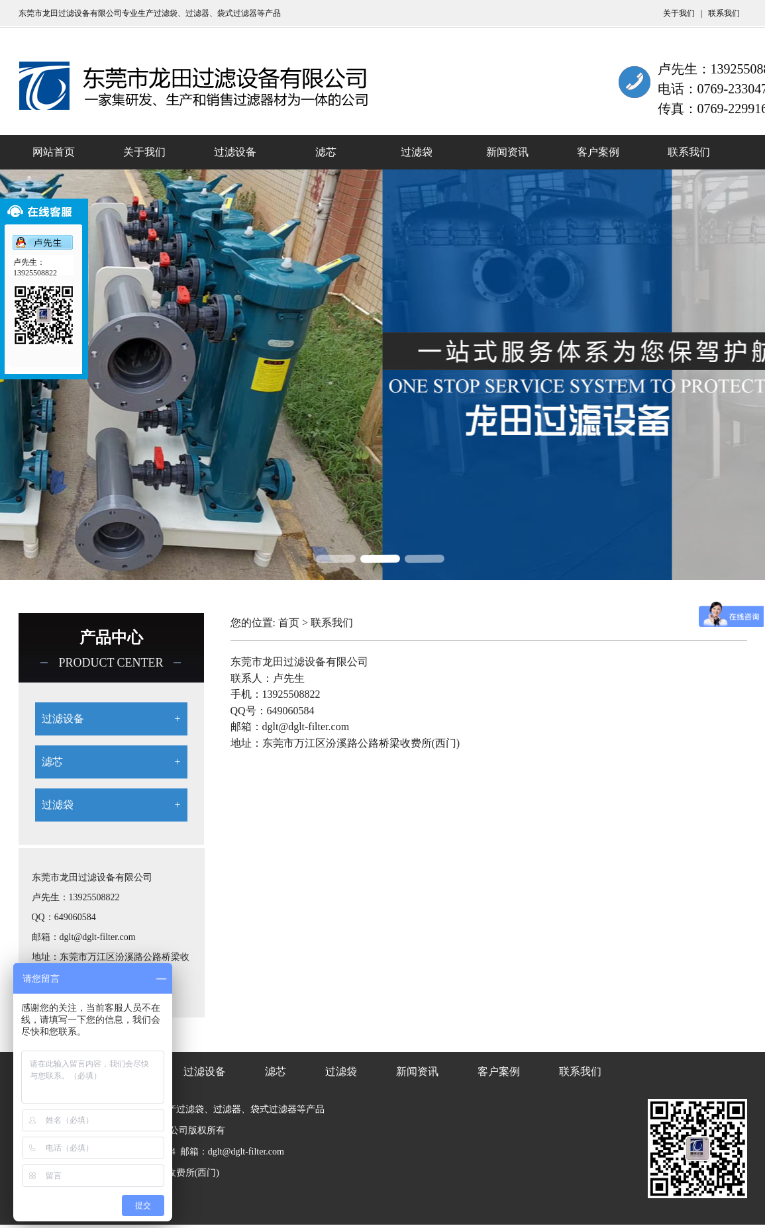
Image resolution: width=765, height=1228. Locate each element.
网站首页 (53, 152)
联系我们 (724, 13)
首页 (288, 622)
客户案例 (598, 152)
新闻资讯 (507, 152)
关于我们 (680, 13)
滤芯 (325, 152)
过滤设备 (235, 152)
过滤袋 (417, 152)
